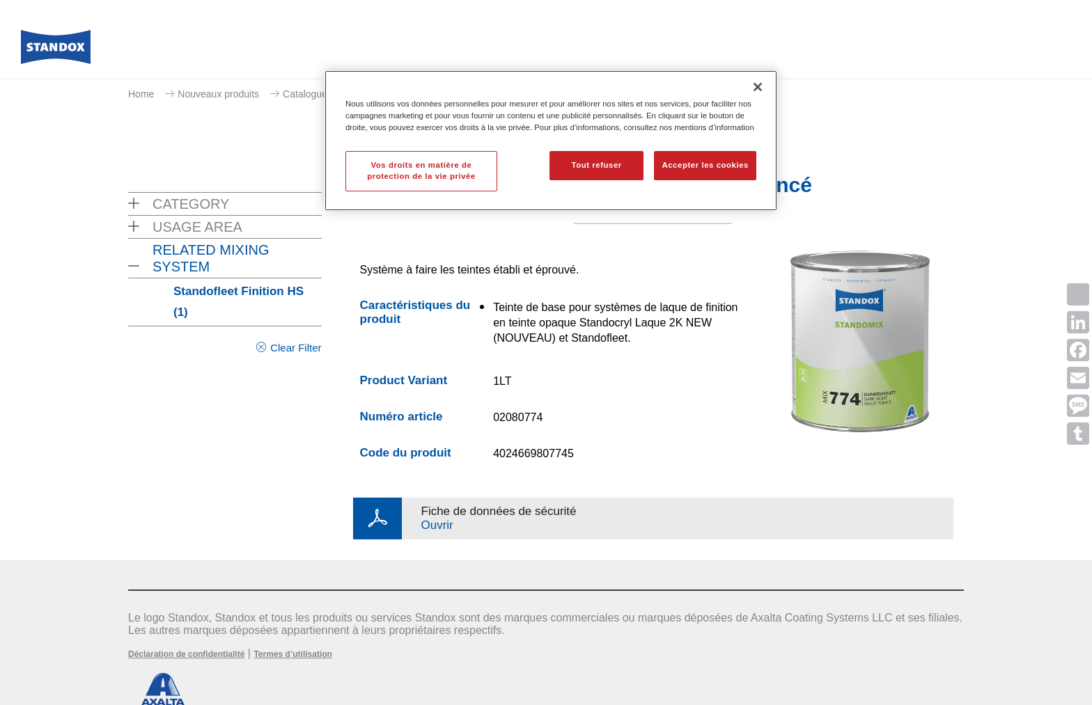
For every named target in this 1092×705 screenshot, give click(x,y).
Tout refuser (596, 165)
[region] (551, 140)
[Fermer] (757, 87)
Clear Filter (295, 348)
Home (141, 94)
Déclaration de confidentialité (186, 654)
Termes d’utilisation (293, 654)
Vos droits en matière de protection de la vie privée (421, 170)
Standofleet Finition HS (238, 302)
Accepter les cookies (705, 165)
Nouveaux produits (218, 94)
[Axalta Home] (56, 51)
